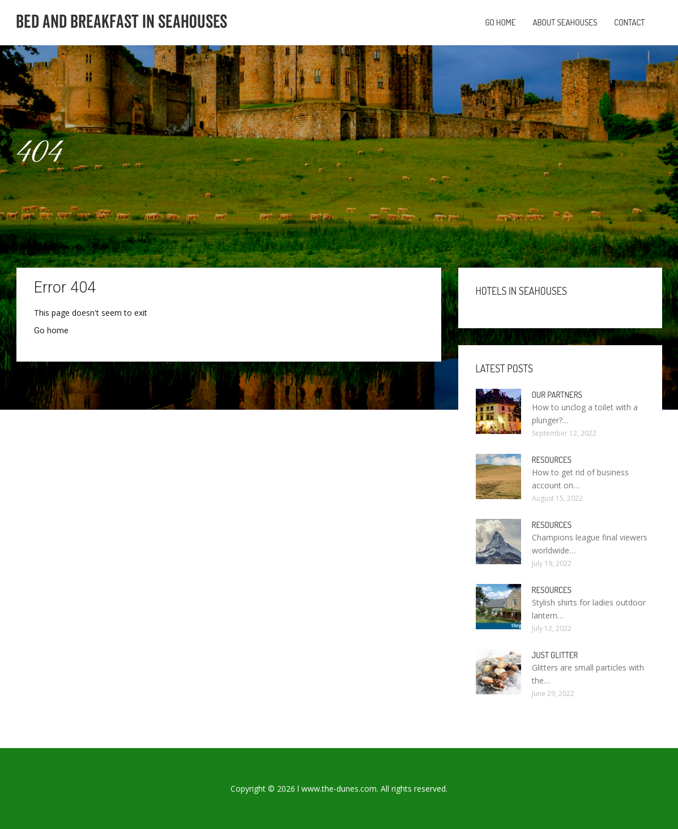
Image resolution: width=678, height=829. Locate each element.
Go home (500, 22)
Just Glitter (555, 655)
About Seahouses (564, 22)
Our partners (557, 394)
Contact (629, 22)
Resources (552, 459)
